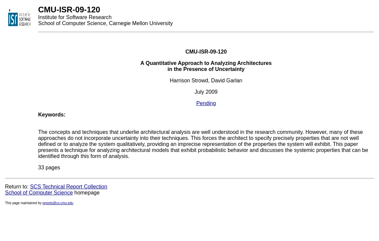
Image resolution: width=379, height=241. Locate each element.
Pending (206, 103)
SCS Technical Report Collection (68, 186)
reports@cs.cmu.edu (57, 203)
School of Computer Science (39, 192)
